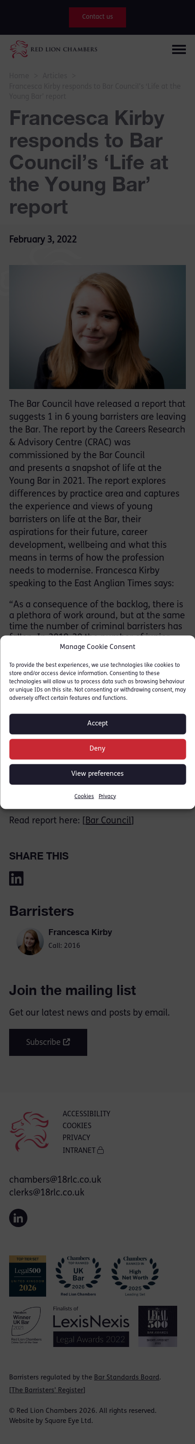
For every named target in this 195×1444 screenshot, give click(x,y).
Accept (97, 723)
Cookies (84, 796)
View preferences (97, 774)
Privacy (107, 796)
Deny (97, 749)
